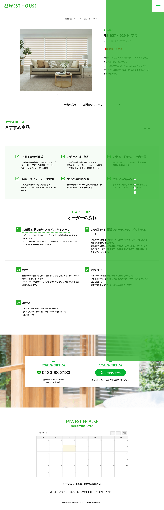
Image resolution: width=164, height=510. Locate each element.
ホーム (53, 493)
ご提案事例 (86, 493)
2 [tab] (57, 95)
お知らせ (63, 493)
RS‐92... (95, 19)
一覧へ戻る (38, 105)
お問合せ (109, 493)
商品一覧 (85, 19)
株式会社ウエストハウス (72, 19)
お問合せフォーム (113, 373)
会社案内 (98, 493)
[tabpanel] (56, 61)
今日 (124, 434)
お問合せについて (97, 105)
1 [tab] (54, 95)
